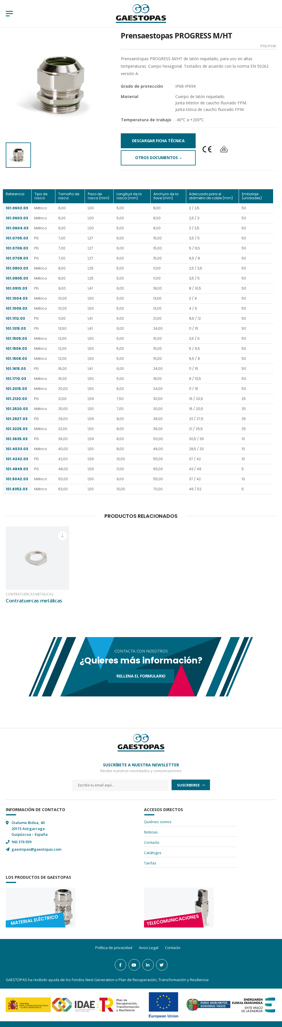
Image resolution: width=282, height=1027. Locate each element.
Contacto (152, 842)
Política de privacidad (113, 947)
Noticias (151, 832)
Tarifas (150, 863)
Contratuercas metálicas (29, 594)
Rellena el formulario (141, 676)
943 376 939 (21, 841)
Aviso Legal (148, 947)
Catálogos (153, 852)
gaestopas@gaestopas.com (36, 849)
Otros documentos (156, 157)
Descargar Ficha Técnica (158, 140)
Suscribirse (188, 785)
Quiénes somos (158, 821)
